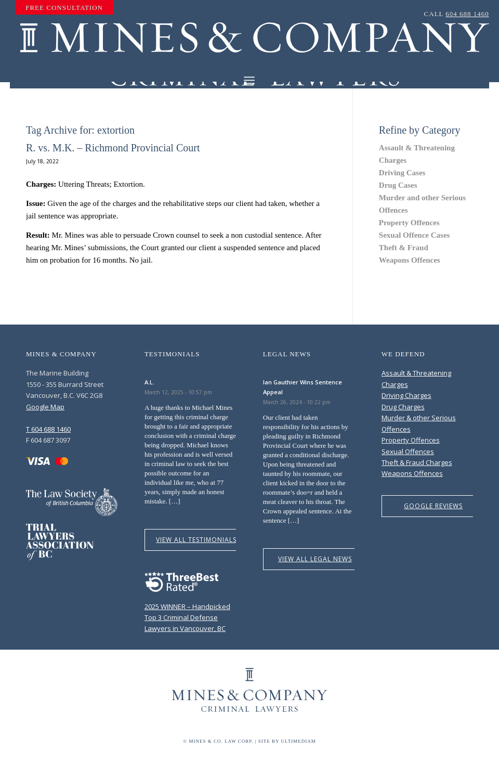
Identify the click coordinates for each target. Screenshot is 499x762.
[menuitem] (64, 7)
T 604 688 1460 (48, 429)
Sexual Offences (408, 451)
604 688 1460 (467, 14)
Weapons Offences (409, 260)
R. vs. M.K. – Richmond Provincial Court (113, 147)
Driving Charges (406, 395)
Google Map (45, 406)
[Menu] (249, 80)
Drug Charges (403, 406)
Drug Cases (398, 185)
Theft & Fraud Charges (417, 462)
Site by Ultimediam (287, 741)
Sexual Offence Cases (414, 235)
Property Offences (409, 222)
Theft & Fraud (403, 247)
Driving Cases (402, 173)
